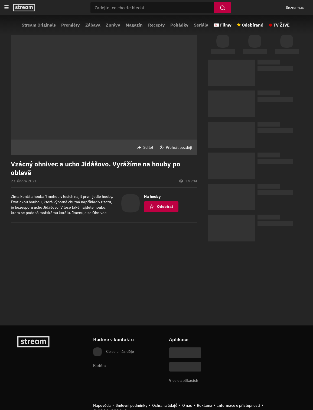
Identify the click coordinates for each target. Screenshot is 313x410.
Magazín (134, 25)
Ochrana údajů (164, 405)
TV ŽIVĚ (281, 25)
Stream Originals (39, 25)
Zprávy (113, 25)
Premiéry (70, 25)
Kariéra (99, 365)
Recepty (156, 25)
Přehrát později (179, 147)
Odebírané (252, 25)
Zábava (92, 25)
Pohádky (179, 25)
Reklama (204, 405)
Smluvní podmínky (131, 405)
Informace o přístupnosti (238, 405)
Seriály (201, 25)
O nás (187, 405)
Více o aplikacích (183, 380)
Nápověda (102, 405)
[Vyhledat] (222, 7)
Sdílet (148, 147)
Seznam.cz (295, 7)
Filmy (226, 25)
